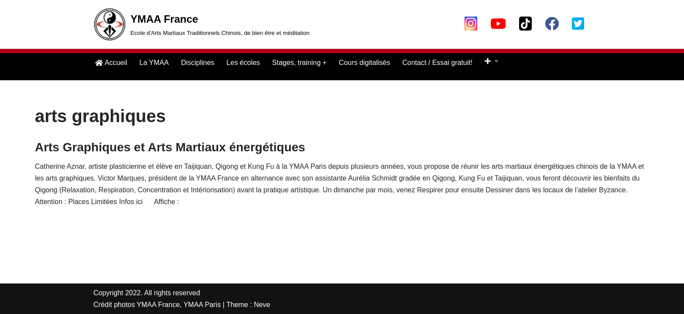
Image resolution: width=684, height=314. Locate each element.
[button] (496, 61)
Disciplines (197, 62)
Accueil (111, 62)
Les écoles (243, 62)
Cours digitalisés (364, 62)
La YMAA (154, 62)
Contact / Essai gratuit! (437, 62)
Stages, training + (299, 62)
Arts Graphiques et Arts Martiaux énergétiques (170, 147)
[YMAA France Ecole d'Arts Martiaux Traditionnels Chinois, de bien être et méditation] (201, 24)
